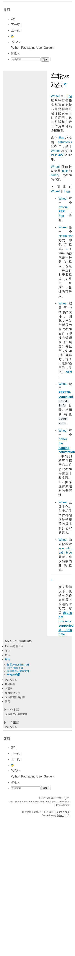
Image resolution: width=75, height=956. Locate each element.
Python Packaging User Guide (31, 47)
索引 (14, 19)
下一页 (15, 24)
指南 (7, 655)
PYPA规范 (11, 679)
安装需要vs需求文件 (18, 671)
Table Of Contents (17, 641)
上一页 (15, 30)
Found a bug (62, 812)
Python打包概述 (14, 646)
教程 (7, 650)
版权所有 (45, 798)
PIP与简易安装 (15, 667)
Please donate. (62, 805)
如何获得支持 (12, 692)
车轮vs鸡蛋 (13, 674)
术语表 (8, 688)
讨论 (14, 53)
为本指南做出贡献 (15, 697)
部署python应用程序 (18, 664)
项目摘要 (10, 684)
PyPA (14, 42)
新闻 (7, 701)
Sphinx (60, 815)
